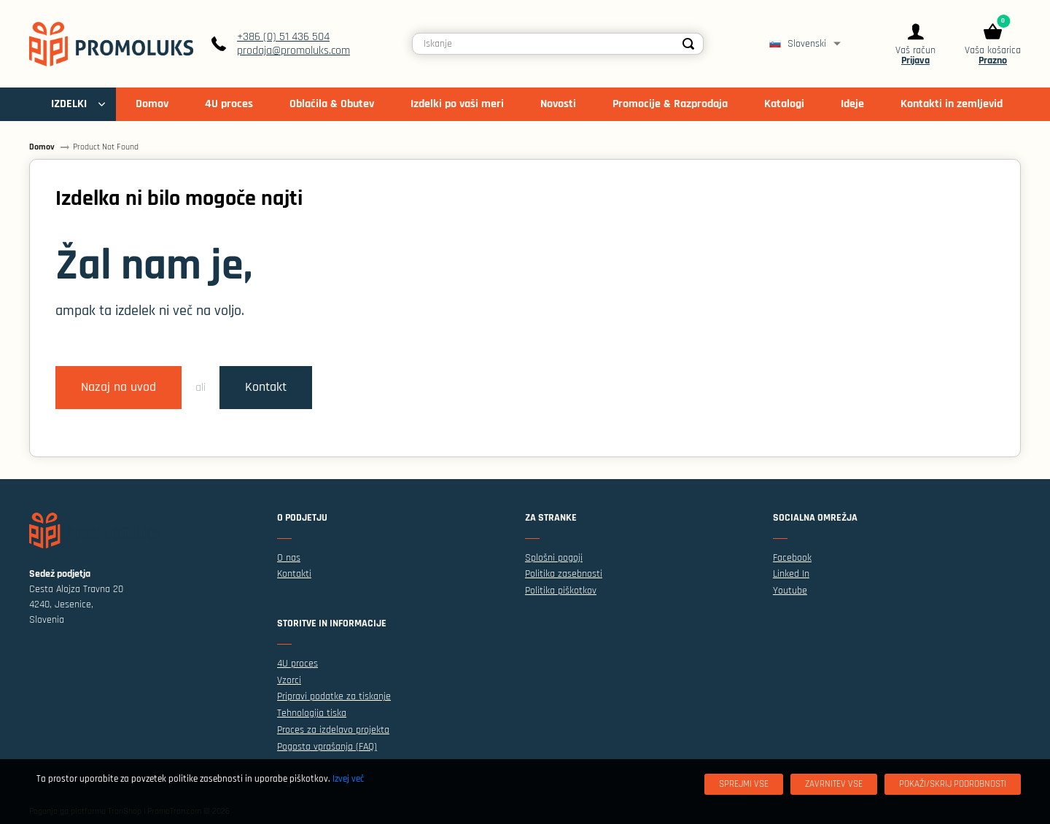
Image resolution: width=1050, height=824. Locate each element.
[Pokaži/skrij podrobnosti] (952, 784)
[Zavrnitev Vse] (833, 784)
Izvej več (348, 779)
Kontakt (266, 387)
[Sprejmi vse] (743, 784)
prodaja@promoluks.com (293, 51)
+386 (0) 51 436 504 (283, 37)
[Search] (688, 44)
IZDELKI (69, 104)
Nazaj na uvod (118, 387)
